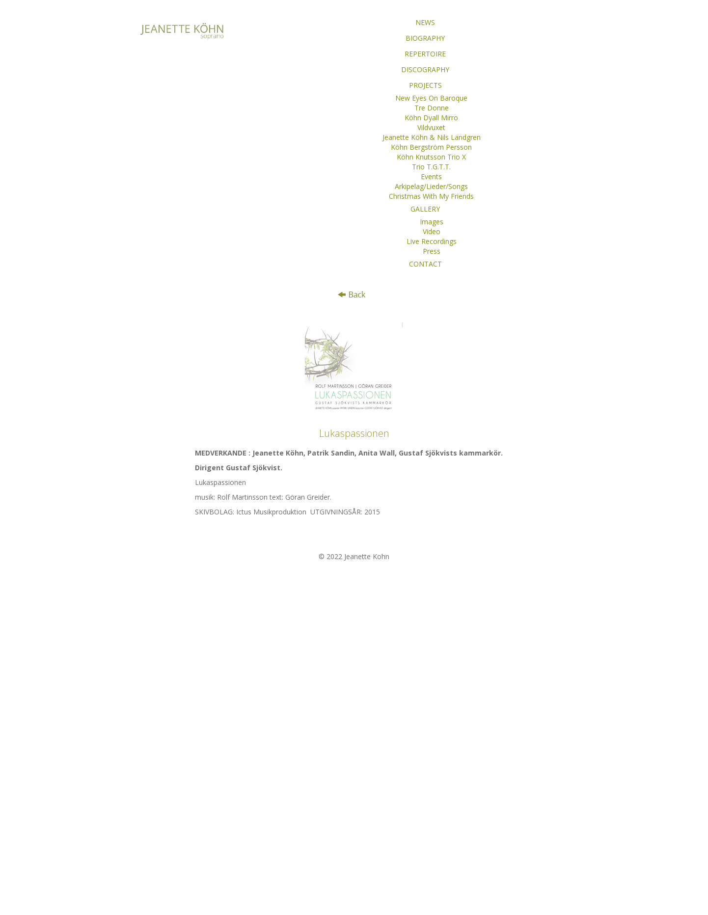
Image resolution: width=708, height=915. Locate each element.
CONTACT (425, 264)
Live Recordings (432, 241)
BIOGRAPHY (425, 38)
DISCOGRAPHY (425, 69)
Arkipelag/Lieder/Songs (431, 186)
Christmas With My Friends (431, 196)
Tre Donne (431, 107)
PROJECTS (425, 85)
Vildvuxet (431, 127)
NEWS (425, 22)
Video (431, 231)
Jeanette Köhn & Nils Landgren (431, 137)
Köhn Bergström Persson (431, 147)
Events (431, 176)
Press (431, 251)
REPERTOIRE (425, 53)
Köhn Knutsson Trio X (431, 156)
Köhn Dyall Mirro (431, 117)
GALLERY (425, 209)
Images (431, 221)
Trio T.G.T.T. (431, 166)
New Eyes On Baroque (431, 98)
